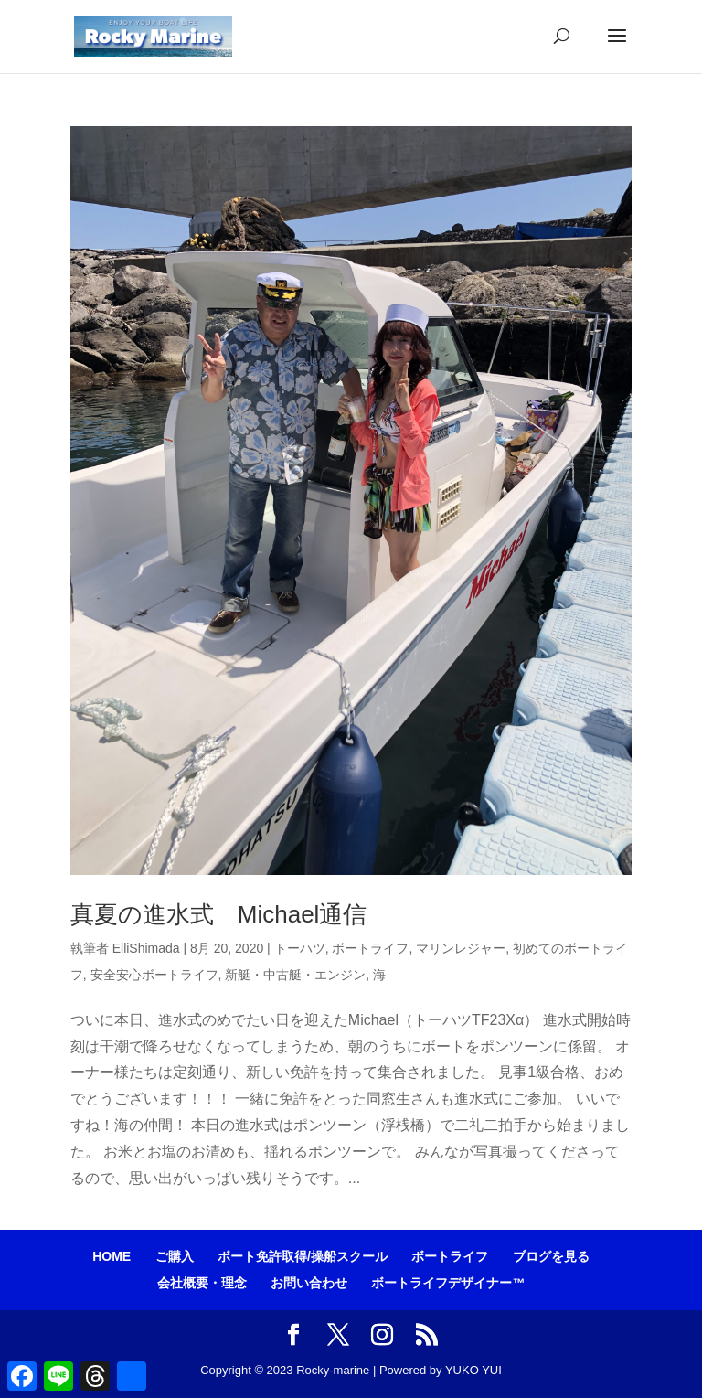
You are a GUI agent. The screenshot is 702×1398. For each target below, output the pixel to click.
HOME (111, 1256)
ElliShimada (146, 948)
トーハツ (299, 948)
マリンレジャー (460, 948)
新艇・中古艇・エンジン (295, 974)
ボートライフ (370, 948)
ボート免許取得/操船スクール (303, 1256)
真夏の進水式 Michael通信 (218, 914)
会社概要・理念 (202, 1282)
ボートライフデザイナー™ (448, 1282)
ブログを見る (551, 1256)
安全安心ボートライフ (154, 974)
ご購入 (174, 1256)
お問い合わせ (309, 1282)
